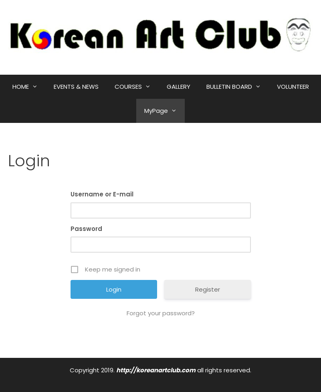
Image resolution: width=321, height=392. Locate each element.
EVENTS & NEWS (76, 86)
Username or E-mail (102, 194)
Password (86, 229)
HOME (29, 87)
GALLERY (178, 86)
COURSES (137, 87)
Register (207, 289)
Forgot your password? (161, 313)
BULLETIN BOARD (237, 87)
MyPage (164, 111)
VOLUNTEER (293, 86)
